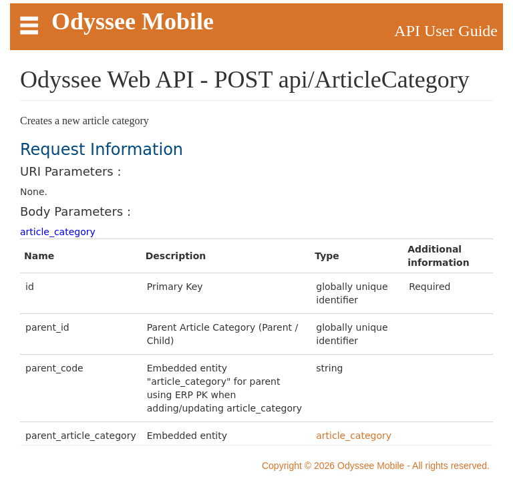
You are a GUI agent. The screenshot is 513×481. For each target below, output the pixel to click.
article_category (58, 231)
